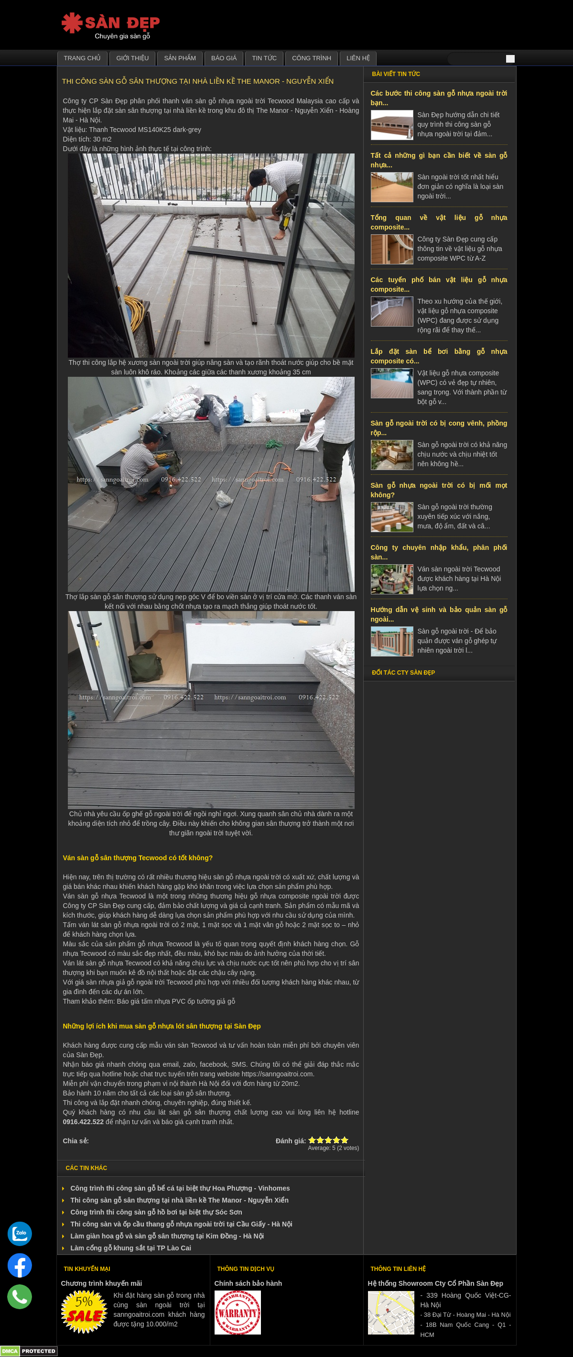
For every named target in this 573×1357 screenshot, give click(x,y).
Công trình (311, 58)
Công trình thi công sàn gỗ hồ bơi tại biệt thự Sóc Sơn (156, 1212)
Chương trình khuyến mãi (101, 1283)
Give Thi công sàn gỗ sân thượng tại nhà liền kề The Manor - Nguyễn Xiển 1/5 (312, 1139)
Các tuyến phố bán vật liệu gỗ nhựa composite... (439, 284)
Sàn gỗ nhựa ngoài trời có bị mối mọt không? (439, 490)
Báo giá (224, 58)
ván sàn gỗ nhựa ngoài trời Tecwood (238, 101)
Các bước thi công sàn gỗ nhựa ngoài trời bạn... (439, 98)
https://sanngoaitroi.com (277, 1074)
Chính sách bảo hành (248, 1283)
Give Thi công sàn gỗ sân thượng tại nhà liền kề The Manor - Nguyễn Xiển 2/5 (320, 1139)
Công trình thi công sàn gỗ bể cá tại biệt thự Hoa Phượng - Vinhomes (180, 1188)
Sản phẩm (180, 58)
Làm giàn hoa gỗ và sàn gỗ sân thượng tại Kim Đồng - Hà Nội (167, 1236)
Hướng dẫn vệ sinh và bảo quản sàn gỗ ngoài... (439, 614)
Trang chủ (82, 58)
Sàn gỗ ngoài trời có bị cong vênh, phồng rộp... (439, 428)
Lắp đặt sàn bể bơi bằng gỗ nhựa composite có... (439, 356)
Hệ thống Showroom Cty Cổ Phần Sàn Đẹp (435, 1283)
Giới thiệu (132, 58)
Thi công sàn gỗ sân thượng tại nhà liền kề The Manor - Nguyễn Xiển (180, 1200)
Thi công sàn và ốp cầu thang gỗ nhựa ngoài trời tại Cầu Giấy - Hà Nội (181, 1224)
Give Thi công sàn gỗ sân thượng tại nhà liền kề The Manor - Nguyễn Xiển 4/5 (337, 1139)
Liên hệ (358, 58)
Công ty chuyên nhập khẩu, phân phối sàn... (439, 552)
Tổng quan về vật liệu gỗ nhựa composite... (439, 222)
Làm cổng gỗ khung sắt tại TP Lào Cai (131, 1248)
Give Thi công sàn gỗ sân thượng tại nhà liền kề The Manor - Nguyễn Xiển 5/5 (345, 1139)
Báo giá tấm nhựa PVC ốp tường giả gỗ (176, 1001)
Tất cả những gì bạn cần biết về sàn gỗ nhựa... (439, 160)
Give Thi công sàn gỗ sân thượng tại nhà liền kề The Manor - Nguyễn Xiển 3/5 (328, 1139)
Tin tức (264, 58)
